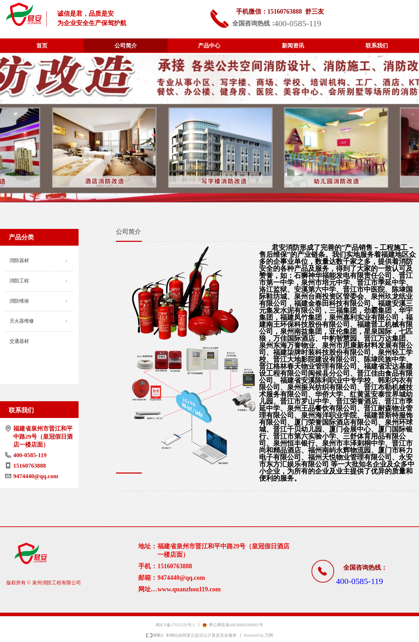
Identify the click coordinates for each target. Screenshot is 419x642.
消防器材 (39, 261)
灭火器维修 (39, 321)
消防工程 (39, 281)
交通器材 (19, 341)
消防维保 (39, 301)
